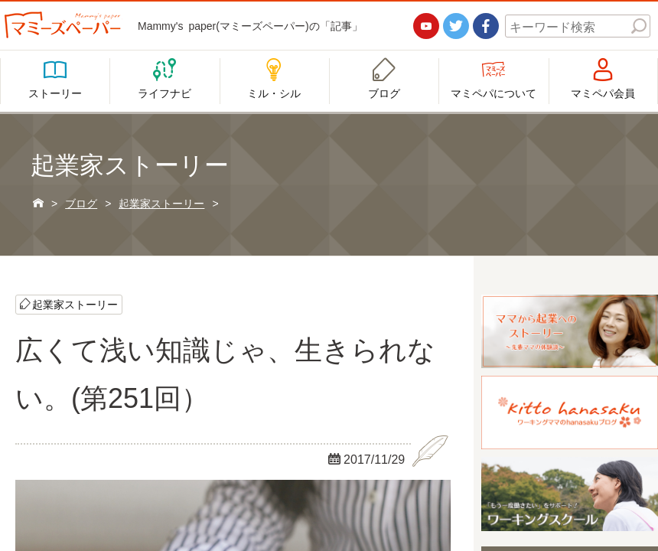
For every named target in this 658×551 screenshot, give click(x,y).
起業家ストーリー (75, 303)
